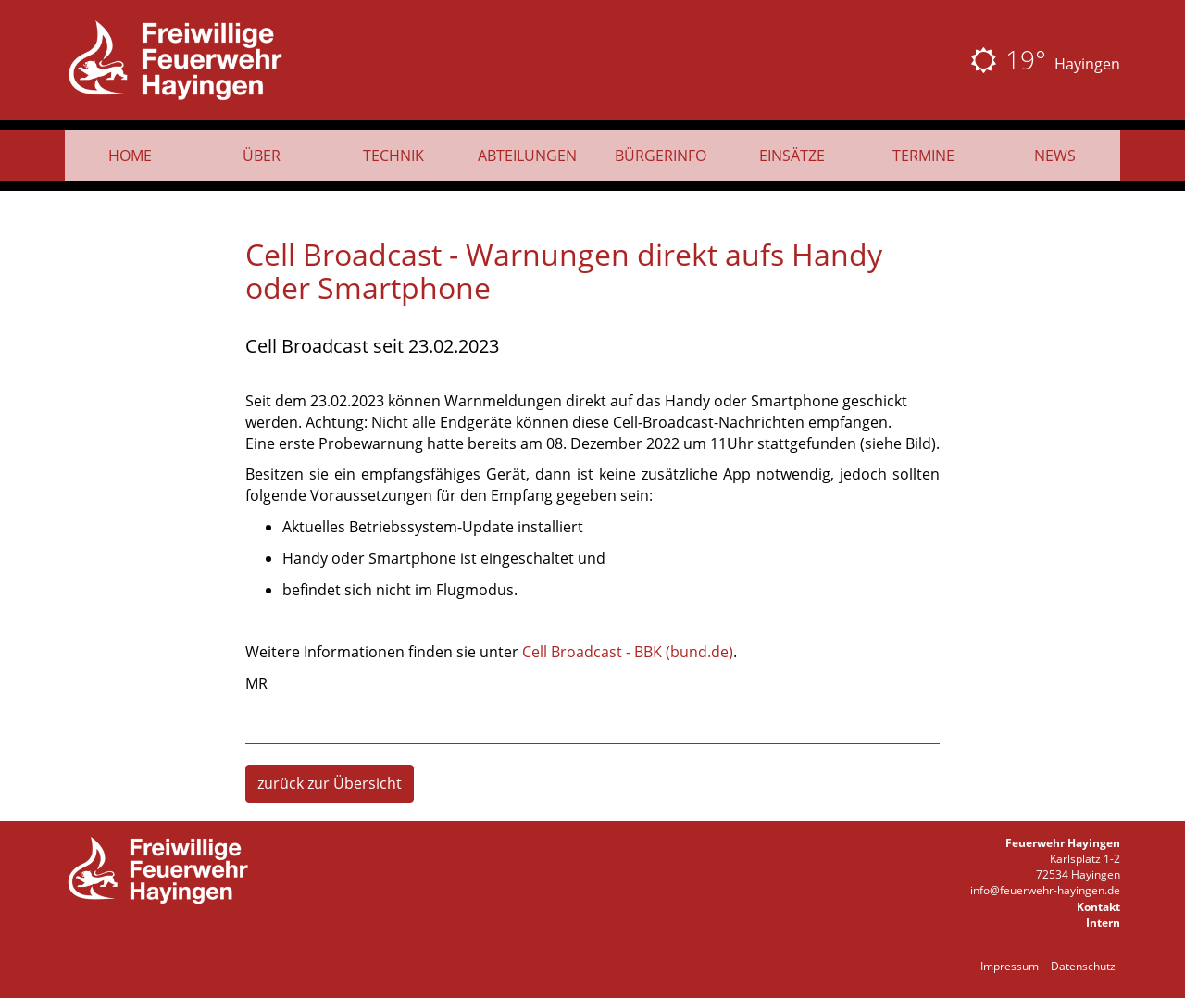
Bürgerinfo (660, 155)
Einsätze (792, 155)
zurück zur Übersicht (329, 783)
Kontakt (1098, 907)
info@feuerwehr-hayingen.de (1045, 890)
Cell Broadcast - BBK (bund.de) (627, 652)
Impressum (1009, 966)
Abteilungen (527, 155)
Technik (393, 155)
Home (130, 155)
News (1055, 155)
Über (262, 155)
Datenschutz (1083, 966)
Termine (923, 155)
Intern (1103, 922)
